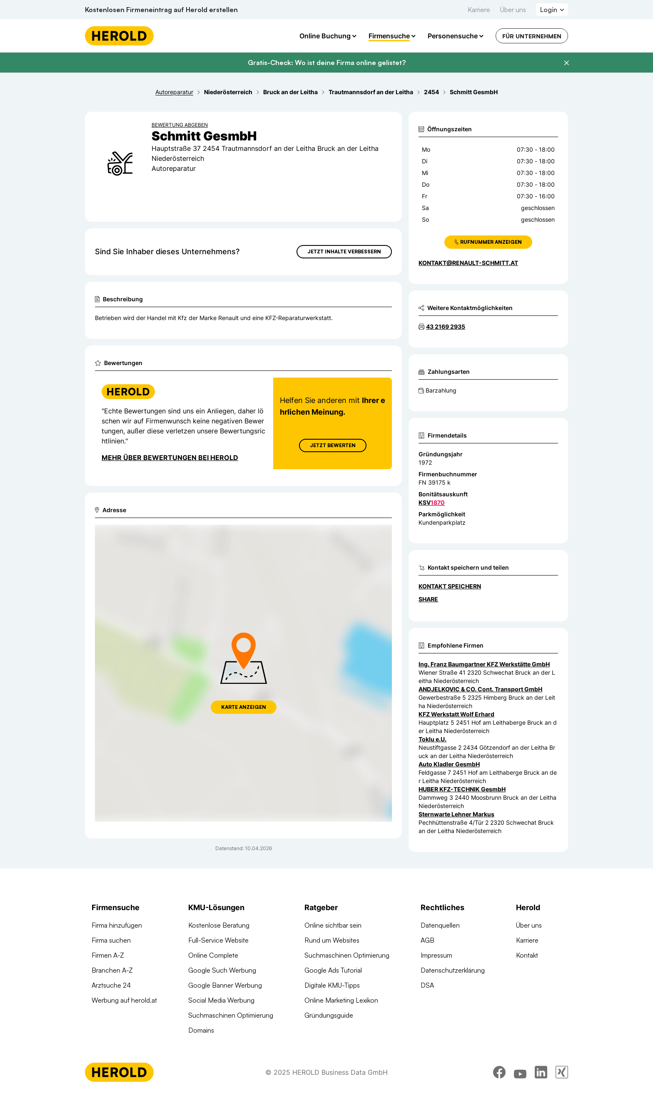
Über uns (513, 9)
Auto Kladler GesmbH (449, 764)
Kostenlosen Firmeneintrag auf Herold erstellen (161, 9)
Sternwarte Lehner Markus (456, 814)
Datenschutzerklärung (453, 970)
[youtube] (520, 1078)
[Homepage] (119, 35)
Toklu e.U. (432, 739)
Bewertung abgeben (180, 125)
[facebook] (499, 1078)
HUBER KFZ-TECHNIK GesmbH (462, 789)
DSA (427, 985)
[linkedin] (541, 1078)
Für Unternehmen (531, 36)
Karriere (479, 9)
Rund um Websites (331, 940)
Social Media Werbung (221, 1000)
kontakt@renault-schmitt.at (468, 262)
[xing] (562, 1078)
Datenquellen (440, 925)
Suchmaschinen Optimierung (230, 1015)
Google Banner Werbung (225, 985)
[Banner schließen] (566, 63)
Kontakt (527, 955)
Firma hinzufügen (117, 925)
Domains (201, 1030)
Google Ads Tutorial (333, 970)
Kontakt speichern (450, 586)
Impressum (436, 955)
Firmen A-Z (108, 955)
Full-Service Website (218, 940)
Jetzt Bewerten (333, 445)
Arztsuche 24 (111, 985)
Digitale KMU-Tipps (332, 985)
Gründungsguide (328, 1015)
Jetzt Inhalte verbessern (344, 251)
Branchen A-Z (112, 970)
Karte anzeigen (243, 707)
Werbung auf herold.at (124, 1000)
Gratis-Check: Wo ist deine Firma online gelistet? (327, 62)
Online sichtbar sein (332, 925)
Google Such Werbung (222, 970)
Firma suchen (111, 940)
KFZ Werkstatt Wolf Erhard (456, 714)
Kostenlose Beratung (218, 925)
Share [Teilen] (428, 599)
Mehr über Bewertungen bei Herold (170, 457)
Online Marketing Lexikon (341, 1000)
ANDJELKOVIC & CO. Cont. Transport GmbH (480, 689)
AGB (427, 940)
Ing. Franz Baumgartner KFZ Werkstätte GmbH (484, 664)
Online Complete (213, 955)
